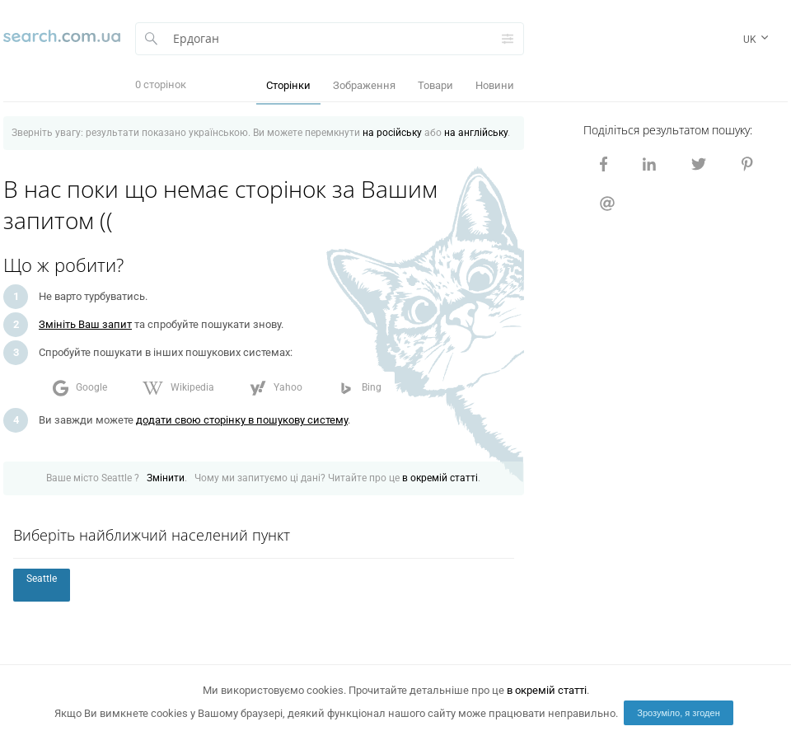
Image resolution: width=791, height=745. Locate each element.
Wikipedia (178, 388)
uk (757, 41)
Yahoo (276, 388)
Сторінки (288, 85)
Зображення (364, 85)
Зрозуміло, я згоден (678, 713)
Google (80, 388)
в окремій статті (440, 478)
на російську (392, 132)
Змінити (166, 478)
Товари (435, 85)
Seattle (41, 578)
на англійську (476, 132)
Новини (494, 85)
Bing (359, 388)
